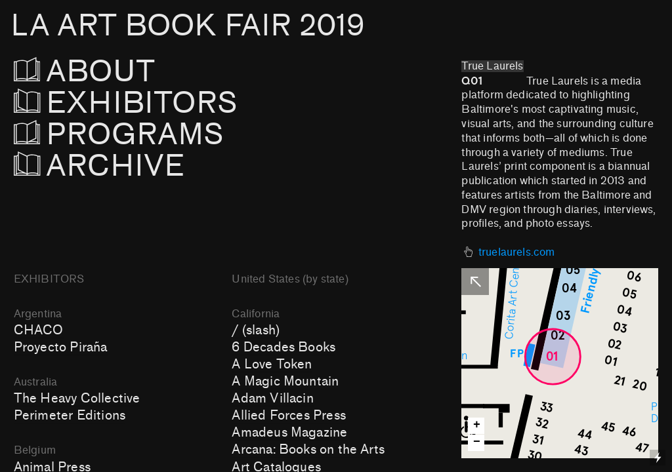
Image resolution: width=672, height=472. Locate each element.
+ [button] (476, 425)
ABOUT (103, 71)
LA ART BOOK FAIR (187, 26)
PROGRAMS (119, 134)
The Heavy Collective (77, 398)
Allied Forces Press (289, 415)
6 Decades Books (283, 347)
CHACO (39, 330)
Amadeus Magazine (289, 432)
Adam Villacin (272, 398)
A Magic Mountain (285, 381)
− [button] (476, 442)
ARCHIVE (99, 166)
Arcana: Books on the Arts (308, 449)
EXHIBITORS (161, 103)
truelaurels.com (516, 252)
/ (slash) (256, 330)
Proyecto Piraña (61, 347)
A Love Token (272, 364)
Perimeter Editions (69, 415)
